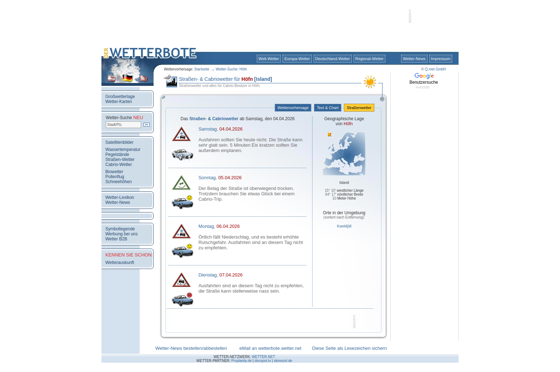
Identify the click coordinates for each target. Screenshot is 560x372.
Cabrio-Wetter (118, 164)
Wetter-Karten (118, 101)
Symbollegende (120, 228)
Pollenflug (114, 176)
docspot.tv (263, 361)
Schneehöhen (118, 181)
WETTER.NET (263, 357)
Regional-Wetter (369, 59)
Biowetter (114, 171)
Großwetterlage (120, 96)
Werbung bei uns (121, 233)
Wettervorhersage (293, 108)
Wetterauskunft (119, 262)
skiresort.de (283, 361)
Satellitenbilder (119, 142)
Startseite (201, 69)
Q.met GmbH (435, 69)
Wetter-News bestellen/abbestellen (191, 348)
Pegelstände (117, 154)
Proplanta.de (241, 361)
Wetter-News (414, 59)
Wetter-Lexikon (119, 197)
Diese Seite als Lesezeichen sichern (349, 348)
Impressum (440, 59)
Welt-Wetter (269, 59)
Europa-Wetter (297, 59)
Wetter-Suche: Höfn (231, 69)
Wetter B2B (116, 238)
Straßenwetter (359, 108)
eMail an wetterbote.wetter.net (270, 348)
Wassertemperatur (122, 149)
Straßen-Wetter (120, 159)
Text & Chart (327, 108)
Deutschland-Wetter (332, 59)
